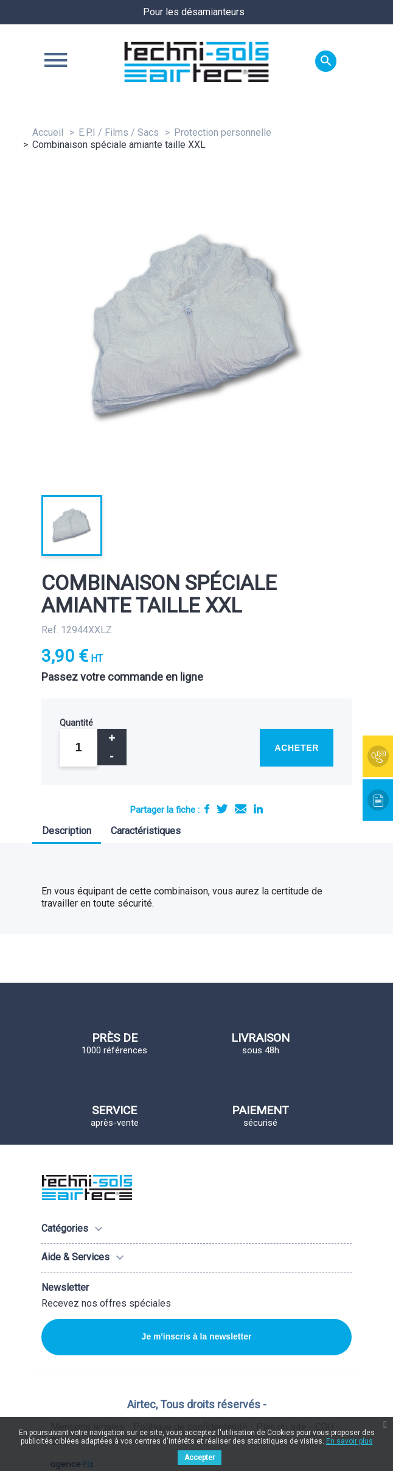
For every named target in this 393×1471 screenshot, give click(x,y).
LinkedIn (258, 808)
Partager (206, 808)
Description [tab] (66, 831)
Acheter (296, 748)
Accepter (199, 1457)
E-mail (240, 808)
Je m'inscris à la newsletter (197, 1336)
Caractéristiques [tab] (146, 831)
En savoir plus (349, 1441)
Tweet (222, 808)
